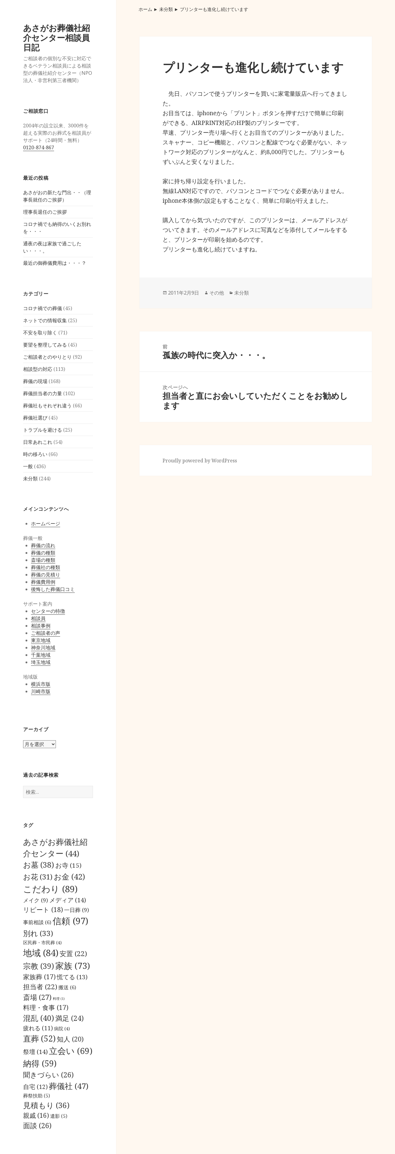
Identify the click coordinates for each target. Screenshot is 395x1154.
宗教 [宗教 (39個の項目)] (38, 966)
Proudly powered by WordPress (200, 460)
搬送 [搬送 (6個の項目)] (67, 987)
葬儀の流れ (43, 545)
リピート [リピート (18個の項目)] (43, 909)
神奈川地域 (43, 647)
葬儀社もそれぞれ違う (47, 405)
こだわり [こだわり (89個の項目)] (50, 889)
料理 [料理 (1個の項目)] (59, 999)
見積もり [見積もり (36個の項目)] (46, 1105)
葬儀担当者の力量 (42, 393)
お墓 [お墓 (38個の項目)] (38, 864)
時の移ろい (35, 454)
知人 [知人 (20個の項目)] (70, 1039)
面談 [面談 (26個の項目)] (37, 1125)
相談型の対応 (37, 369)
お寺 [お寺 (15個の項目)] (68, 865)
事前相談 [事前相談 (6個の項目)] (37, 922)
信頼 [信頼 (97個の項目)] (70, 921)
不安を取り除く (40, 332)
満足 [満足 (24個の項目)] (69, 1018)
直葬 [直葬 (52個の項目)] (39, 1038)
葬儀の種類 (43, 552)
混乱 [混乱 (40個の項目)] (38, 1018)
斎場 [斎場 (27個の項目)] (37, 997)
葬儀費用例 (43, 582)
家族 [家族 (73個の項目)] (72, 965)
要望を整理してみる (45, 344)
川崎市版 (40, 691)
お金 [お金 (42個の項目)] (69, 876)
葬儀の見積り (45, 574)
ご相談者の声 (45, 633)
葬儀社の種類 (45, 567)
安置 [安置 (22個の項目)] (73, 953)
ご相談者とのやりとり (47, 357)
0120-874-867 (38, 147)
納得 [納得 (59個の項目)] (40, 1063)
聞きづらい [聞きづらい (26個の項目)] (48, 1075)
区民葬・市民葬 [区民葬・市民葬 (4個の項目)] (42, 942)
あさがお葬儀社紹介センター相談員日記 (56, 37)
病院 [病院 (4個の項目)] (62, 1028)
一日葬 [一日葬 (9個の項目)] (76, 910)
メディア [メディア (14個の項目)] (67, 900)
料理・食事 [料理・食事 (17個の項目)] (45, 1007)
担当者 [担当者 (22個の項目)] (40, 986)
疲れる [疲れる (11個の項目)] (38, 1028)
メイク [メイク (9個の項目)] (35, 900)
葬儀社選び (35, 417)
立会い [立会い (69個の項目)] (70, 1050)
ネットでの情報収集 (45, 320)
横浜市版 (40, 684)
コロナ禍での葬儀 (42, 308)
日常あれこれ (37, 442)
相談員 (38, 618)
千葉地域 (40, 654)
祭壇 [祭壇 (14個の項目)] (35, 1051)
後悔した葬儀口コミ (53, 589)
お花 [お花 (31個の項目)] (38, 877)
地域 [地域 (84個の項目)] (40, 953)
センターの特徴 (48, 611)
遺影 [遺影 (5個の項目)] (58, 1116)
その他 (216, 292)
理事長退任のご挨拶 (45, 212)
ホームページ (45, 523)
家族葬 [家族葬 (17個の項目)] (39, 976)
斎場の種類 (43, 560)
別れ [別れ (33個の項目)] (38, 933)
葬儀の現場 (35, 381)
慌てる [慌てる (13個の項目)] (72, 977)
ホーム (145, 9)
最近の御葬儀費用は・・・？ (54, 263)
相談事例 (40, 625)
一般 (28, 466)
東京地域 (40, 640)
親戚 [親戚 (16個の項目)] (36, 1115)
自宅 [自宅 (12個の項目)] (35, 1087)
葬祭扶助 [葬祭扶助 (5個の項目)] (36, 1095)
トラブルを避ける (42, 430)
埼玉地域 (40, 662)
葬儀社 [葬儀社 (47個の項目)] (68, 1085)
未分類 (30, 478)
